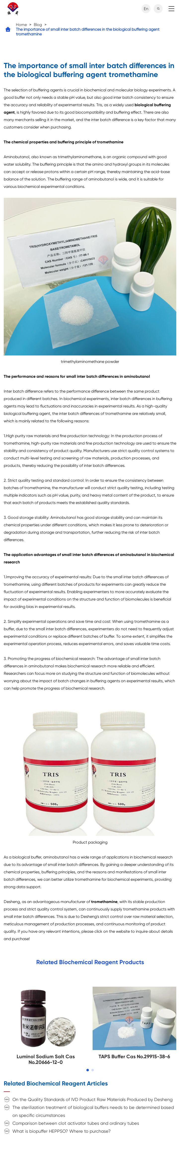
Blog (38, 24)
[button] (87, 1070)
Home (21, 24)
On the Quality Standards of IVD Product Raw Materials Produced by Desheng (92, 1099)
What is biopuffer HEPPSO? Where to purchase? (61, 1131)
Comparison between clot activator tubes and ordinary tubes (75, 1123)
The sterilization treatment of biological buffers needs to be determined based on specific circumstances (93, 1111)
